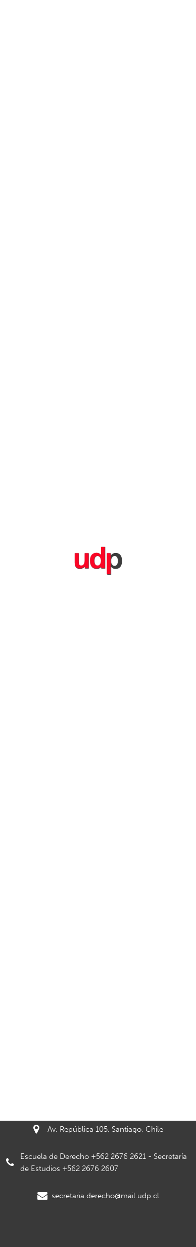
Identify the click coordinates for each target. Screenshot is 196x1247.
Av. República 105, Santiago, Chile (98, 1129)
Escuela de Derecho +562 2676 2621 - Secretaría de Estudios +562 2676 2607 (96, 1162)
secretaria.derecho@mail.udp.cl (98, 1196)
